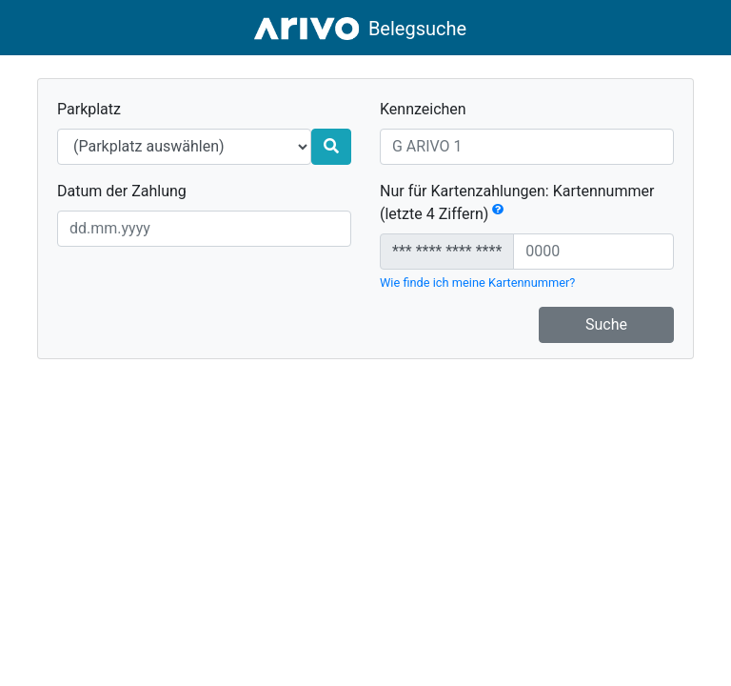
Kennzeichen (423, 109)
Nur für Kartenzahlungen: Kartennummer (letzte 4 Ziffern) (517, 202)
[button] (498, 214)
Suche (606, 324)
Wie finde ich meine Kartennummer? (477, 282)
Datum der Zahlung (122, 191)
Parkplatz (89, 109)
